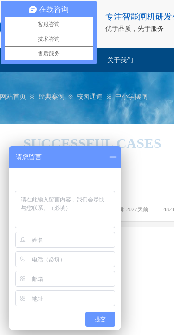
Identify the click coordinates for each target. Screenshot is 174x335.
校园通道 (90, 96)
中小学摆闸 (131, 96)
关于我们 (120, 60)
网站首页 (13, 96)
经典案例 (51, 96)
